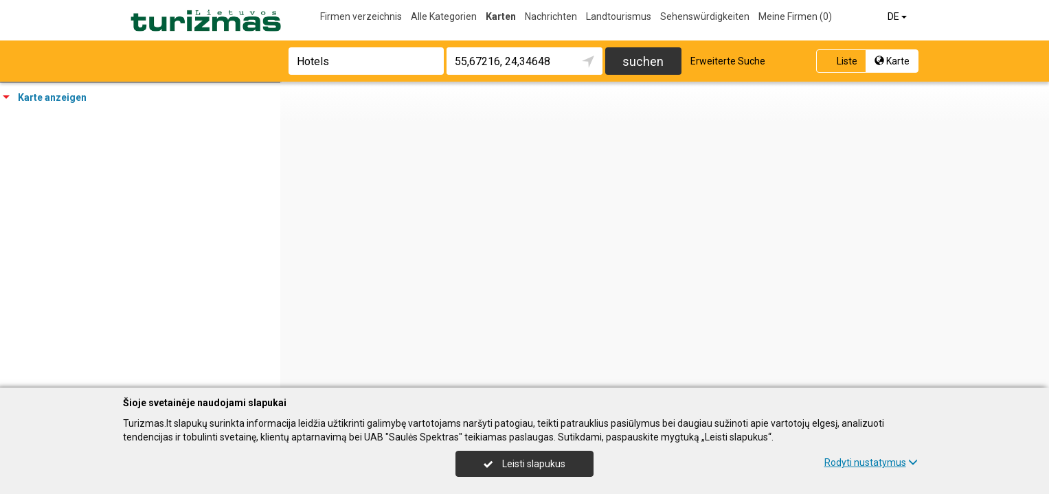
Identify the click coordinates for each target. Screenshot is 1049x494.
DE (898, 16)
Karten (501, 16)
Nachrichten (551, 16)
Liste (839, 61)
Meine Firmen (795, 16)
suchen (643, 61)
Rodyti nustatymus (871, 462)
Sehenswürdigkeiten (704, 16)
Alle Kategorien (444, 16)
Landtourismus (618, 16)
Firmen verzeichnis (361, 16)
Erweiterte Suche (727, 61)
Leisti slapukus (524, 463)
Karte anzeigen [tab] (45, 97)
